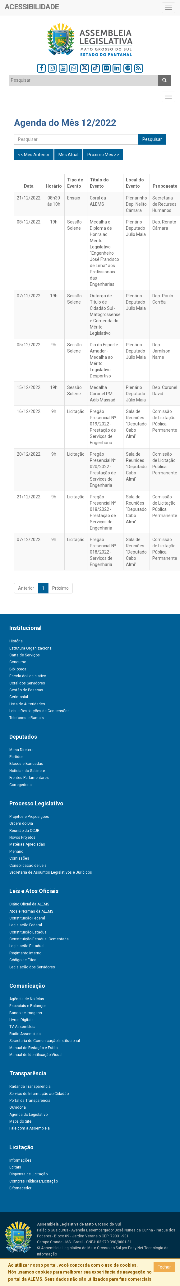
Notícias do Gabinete (27, 771)
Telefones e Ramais (26, 718)
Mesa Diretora (21, 750)
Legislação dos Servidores (32, 967)
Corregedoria (20, 785)
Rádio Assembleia (25, 1034)
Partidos (16, 757)
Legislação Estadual (26, 946)
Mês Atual (68, 154)
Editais (15, 1167)
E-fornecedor (20, 1188)
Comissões (19, 858)
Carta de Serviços (24, 655)
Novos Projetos (22, 837)
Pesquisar (152, 139)
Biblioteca (17, 669)
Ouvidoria (17, 1107)
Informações (20, 1160)
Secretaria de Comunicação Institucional (44, 1041)
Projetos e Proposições (29, 816)
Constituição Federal (27, 918)
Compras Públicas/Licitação (33, 1181)
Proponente (165, 186)
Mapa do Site (20, 1121)
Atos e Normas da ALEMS (31, 911)
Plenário (16, 851)
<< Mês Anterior (33, 154)
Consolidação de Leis (28, 865)
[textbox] (80, 80)
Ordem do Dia (21, 823)
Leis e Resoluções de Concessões (39, 711)
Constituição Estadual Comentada (39, 939)
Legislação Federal (25, 925)
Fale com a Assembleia (29, 1128)
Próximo (60, 588)
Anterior (26, 588)
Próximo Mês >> (103, 154)
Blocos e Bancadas (26, 763)
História (16, 641)
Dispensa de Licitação (28, 1174)
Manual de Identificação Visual (35, 1055)
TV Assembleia (22, 1026)
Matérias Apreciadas (27, 844)
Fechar (164, 1266)
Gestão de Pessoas (26, 690)
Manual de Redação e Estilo (33, 1048)
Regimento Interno (25, 953)
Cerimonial (18, 697)
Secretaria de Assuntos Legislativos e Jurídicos (50, 872)
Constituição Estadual (28, 932)
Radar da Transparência (30, 1086)
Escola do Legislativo (27, 676)
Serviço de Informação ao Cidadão (39, 1094)
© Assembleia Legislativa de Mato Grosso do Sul (79, 1248)
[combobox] (84, 80)
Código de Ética (22, 960)
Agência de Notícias (26, 999)
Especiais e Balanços (28, 1006)
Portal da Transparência (29, 1100)
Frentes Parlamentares (29, 777)
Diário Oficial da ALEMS (29, 904)
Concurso (17, 662)
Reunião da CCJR (24, 830)
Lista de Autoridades (27, 704)
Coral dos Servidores (27, 683)
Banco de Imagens (25, 1013)
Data (29, 186)
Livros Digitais (21, 1020)
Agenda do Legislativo (28, 1114)
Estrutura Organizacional (31, 648)
